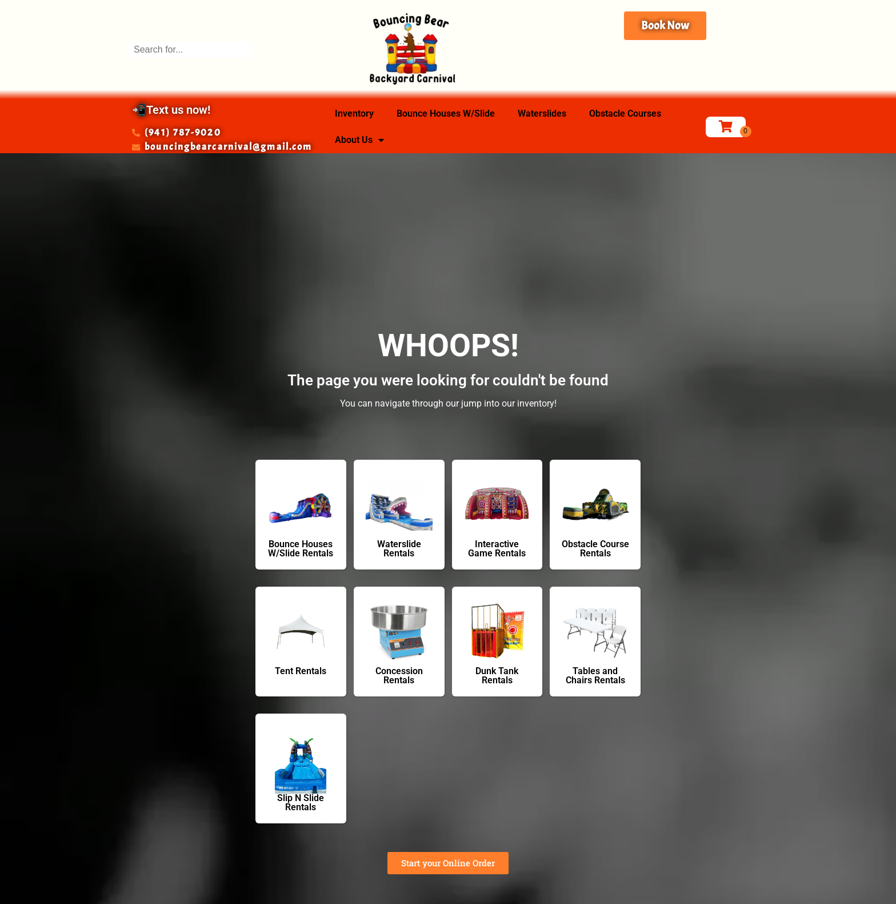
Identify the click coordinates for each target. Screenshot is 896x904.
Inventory (354, 113)
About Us (359, 140)
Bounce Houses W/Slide (446, 113)
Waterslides (542, 113)
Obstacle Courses (625, 113)
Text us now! (178, 110)
